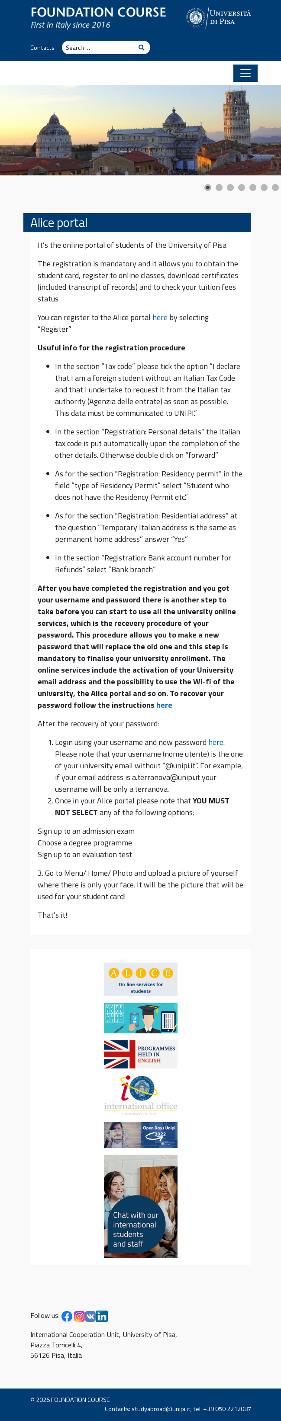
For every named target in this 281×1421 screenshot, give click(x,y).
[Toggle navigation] (245, 73)
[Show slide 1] (207, 187)
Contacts (42, 47)
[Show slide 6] (264, 187)
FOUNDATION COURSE (80, 1400)
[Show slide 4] (241, 187)
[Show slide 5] (252, 187)
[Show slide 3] (230, 187)
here (160, 317)
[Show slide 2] (219, 187)
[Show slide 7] (275, 187)
